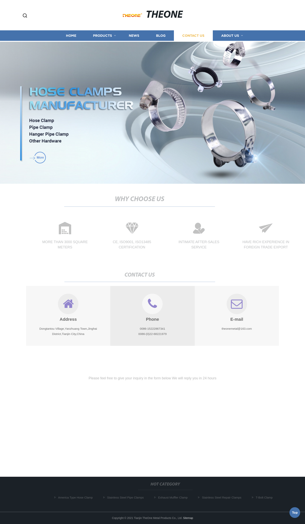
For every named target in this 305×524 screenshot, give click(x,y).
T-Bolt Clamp (264, 497)
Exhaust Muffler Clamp (173, 497)
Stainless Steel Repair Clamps (222, 497)
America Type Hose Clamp (76, 497)
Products (102, 36)
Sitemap (188, 518)
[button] (25, 16)
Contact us (193, 36)
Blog (161, 36)
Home (71, 36)
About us (230, 36)
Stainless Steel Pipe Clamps (126, 497)
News (134, 36)
